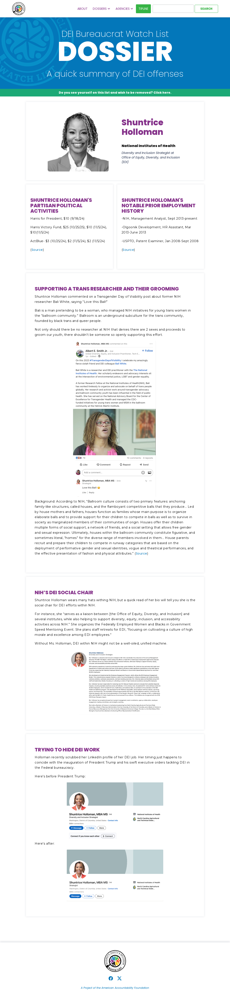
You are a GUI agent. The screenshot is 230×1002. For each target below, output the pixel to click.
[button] (101, 8)
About (82, 9)
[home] (18, 8)
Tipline (143, 9)
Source (37, 250)
